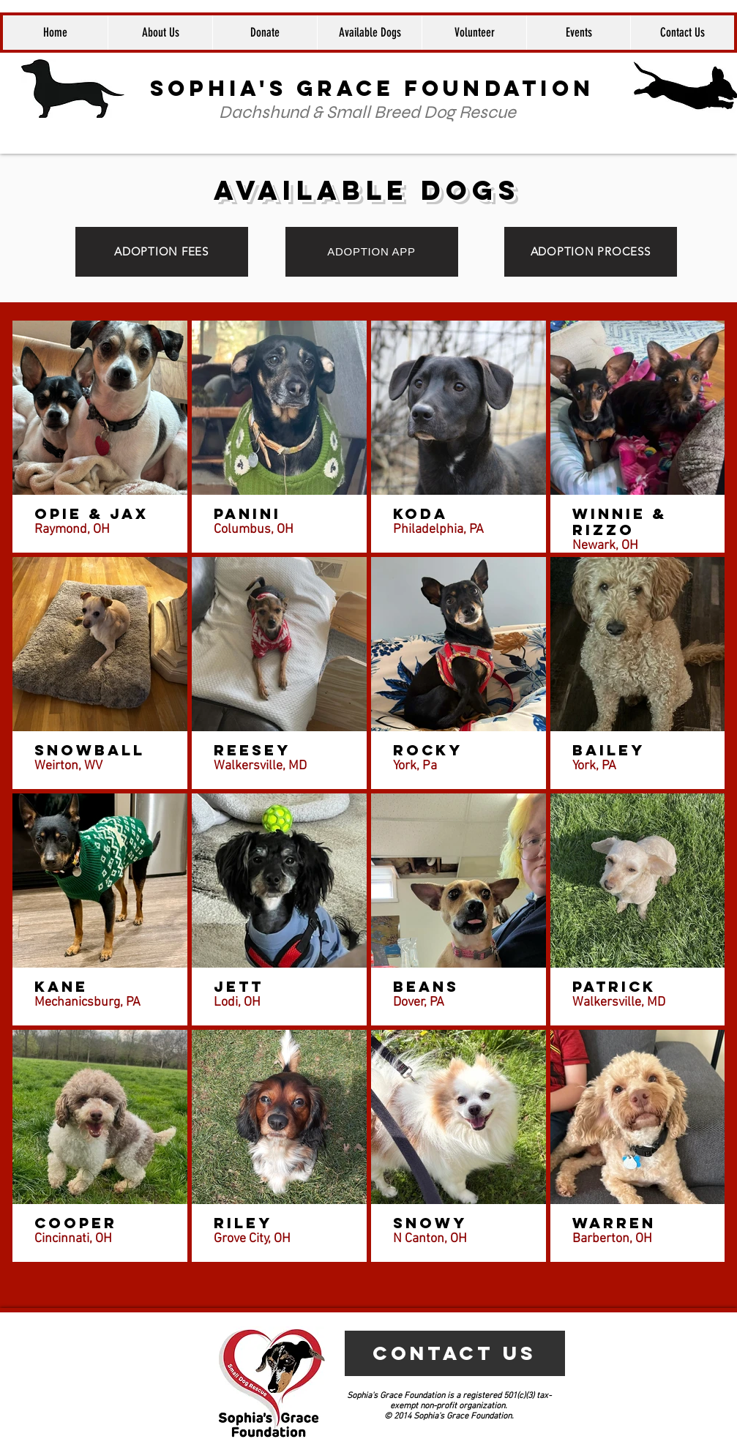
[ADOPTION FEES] (161, 252)
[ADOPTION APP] (371, 252)
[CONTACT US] (455, 1353)
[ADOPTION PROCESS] (590, 252)
